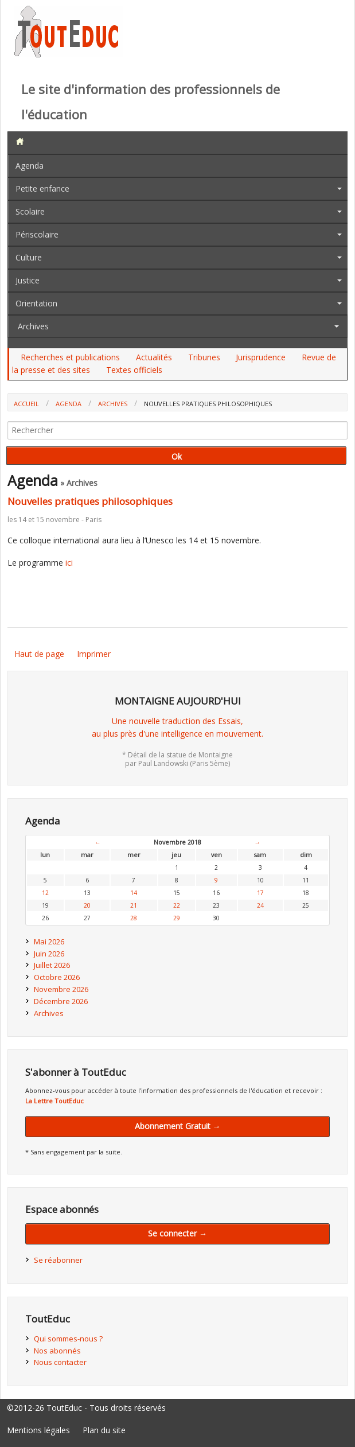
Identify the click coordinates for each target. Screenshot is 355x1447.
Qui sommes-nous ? (68, 1338)
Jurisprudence (261, 357)
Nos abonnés (57, 1350)
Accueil (26, 403)
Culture (28, 257)
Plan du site (104, 1430)
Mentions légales (38, 1430)
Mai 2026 (49, 941)
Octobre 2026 (57, 977)
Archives (33, 326)
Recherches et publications (70, 357)
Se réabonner (58, 1260)
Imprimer (94, 653)
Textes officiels (134, 369)
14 (133, 893)
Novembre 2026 (61, 989)
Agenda (29, 165)
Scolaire (30, 211)
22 (176, 905)
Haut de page (39, 653)
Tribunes (204, 357)
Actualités (154, 357)
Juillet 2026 (52, 965)
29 (176, 918)
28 (133, 918)
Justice (27, 280)
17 (260, 893)
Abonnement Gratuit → (178, 1126)
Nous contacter (60, 1362)
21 (133, 905)
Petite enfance (42, 188)
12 (45, 893)
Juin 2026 (49, 953)
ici (69, 562)
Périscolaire (36, 234)
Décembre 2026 (61, 1001)
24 (260, 905)
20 (87, 905)
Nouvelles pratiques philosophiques (90, 501)
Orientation (36, 303)
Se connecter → (177, 1233)
